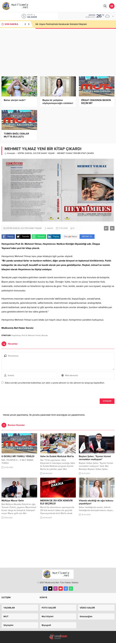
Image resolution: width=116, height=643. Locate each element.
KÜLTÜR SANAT (40, 153)
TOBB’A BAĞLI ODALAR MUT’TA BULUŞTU (16, 135)
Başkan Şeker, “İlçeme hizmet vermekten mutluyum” (95, 458)
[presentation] (22, 392)
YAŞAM (51, 153)
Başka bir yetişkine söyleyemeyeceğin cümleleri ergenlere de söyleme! (57, 103)
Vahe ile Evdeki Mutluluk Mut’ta (57, 456)
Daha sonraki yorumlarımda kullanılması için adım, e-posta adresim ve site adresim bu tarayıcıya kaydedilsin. (55, 383)
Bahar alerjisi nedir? (14, 100)
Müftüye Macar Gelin (13, 500)
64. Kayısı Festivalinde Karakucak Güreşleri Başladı (61, 24)
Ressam (45, 335)
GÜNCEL (28, 153)
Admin (50, 228)
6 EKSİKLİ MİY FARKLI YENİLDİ (18, 456)
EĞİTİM (21, 153)
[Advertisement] (58, 51)
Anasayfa (10, 153)
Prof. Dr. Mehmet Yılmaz (31, 335)
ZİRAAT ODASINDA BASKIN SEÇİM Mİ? (96, 102)
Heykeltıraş (16, 335)
